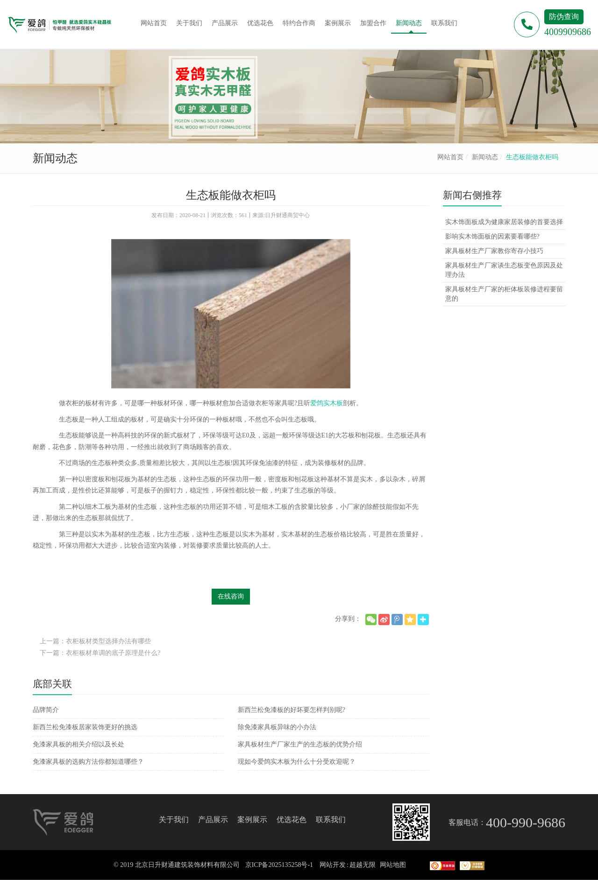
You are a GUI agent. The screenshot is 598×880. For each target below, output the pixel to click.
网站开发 (333, 864)
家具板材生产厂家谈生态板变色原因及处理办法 (504, 270)
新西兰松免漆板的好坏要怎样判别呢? (291, 709)
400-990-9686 (525, 822)
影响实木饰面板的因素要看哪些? (492, 236)
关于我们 (174, 820)
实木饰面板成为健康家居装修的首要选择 (504, 221)
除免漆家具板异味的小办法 (277, 727)
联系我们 (331, 820)
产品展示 (213, 820)
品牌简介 (46, 709)
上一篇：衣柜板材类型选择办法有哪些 (95, 641)
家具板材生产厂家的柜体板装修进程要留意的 (504, 294)
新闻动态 (485, 157)
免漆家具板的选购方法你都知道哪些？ (88, 761)
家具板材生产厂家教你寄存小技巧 (494, 250)
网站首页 (450, 157)
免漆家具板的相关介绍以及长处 (78, 744)
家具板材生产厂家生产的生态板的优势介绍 (300, 744)
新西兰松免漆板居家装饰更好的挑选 (85, 727)
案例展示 (252, 820)
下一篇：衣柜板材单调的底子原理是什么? (100, 652)
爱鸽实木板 (326, 403)
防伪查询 (564, 17)
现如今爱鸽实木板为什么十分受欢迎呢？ (297, 761)
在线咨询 (231, 596)
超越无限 (362, 864)
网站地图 (393, 864)
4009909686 (567, 32)
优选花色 (291, 820)
